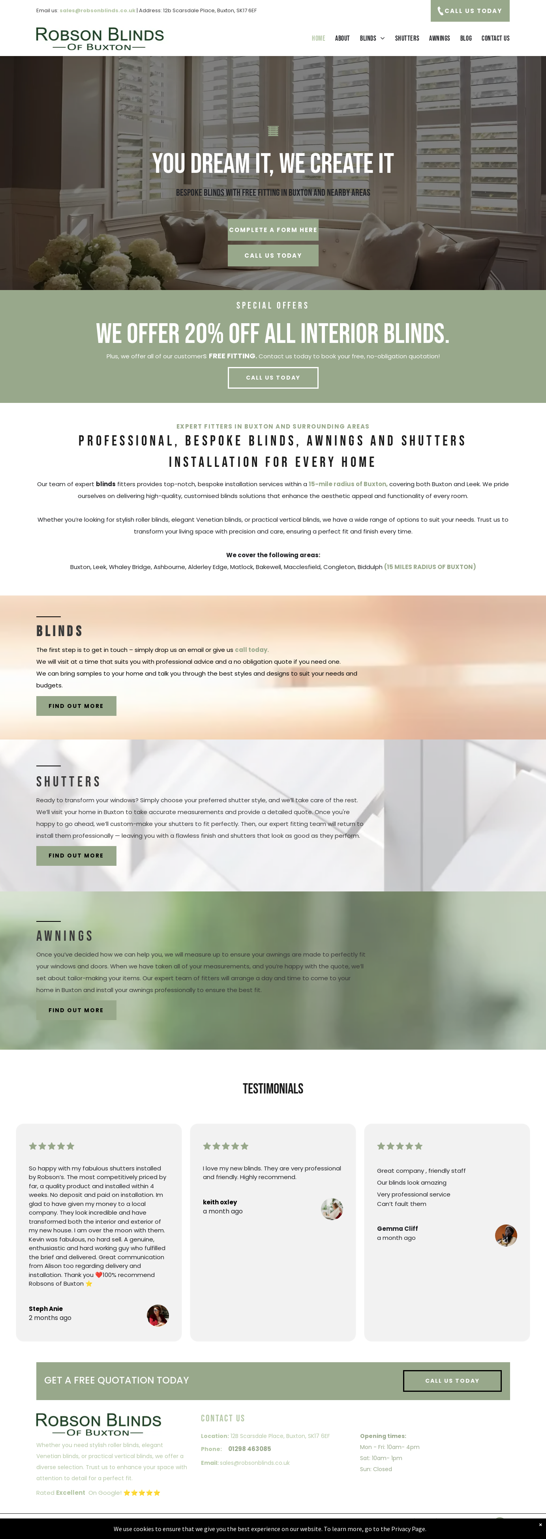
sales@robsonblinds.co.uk (255, 1463)
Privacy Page (408, 1529)
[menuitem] (313, 38)
